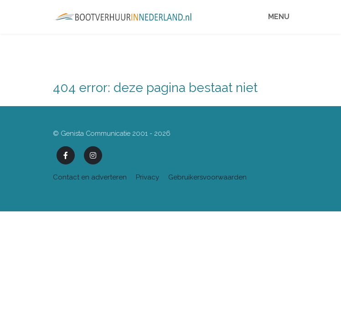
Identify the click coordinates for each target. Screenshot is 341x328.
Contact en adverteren (90, 177)
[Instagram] (93, 155)
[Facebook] (66, 155)
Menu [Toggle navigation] (278, 16)
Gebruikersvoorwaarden (207, 177)
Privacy (147, 177)
